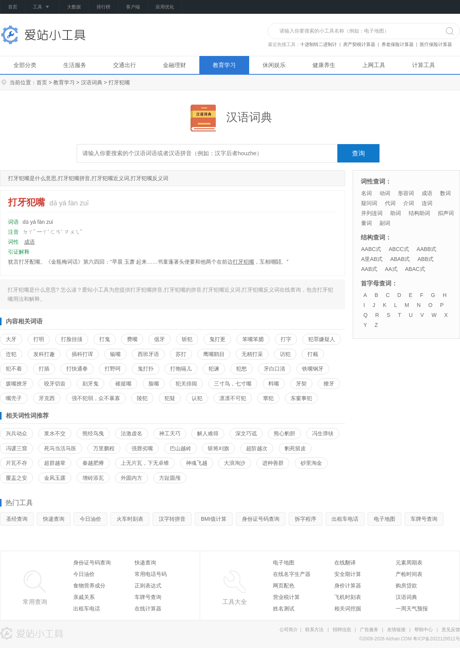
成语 (29, 242)
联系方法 (314, 629)
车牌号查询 (424, 519)
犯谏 (214, 369)
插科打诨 (82, 354)
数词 (445, 193)
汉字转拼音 (172, 519)
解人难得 (208, 433)
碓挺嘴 (123, 384)
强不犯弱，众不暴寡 (96, 398)
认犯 (197, 398)
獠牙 (329, 384)
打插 (44, 369)
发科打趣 (44, 354)
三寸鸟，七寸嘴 (232, 384)
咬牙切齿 (55, 384)
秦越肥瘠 (93, 463)
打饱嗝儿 (181, 369)
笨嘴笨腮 (253, 339)
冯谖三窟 (16, 448)
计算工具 (423, 65)
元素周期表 (409, 562)
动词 (385, 193)
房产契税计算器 (359, 44)
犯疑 (169, 398)
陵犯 (142, 398)
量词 (366, 223)
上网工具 (373, 65)
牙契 (301, 384)
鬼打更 (217, 339)
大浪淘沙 (234, 463)
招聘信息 (342, 629)
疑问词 (369, 203)
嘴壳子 (14, 398)
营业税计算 (286, 597)
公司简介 (288, 629)
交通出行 (124, 65)
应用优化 (165, 7)
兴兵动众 (16, 433)
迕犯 (11, 354)
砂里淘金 (311, 463)
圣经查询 (17, 519)
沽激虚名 (131, 433)
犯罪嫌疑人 (321, 339)
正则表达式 (148, 585)
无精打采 (252, 354)
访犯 (285, 354)
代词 (390, 203)
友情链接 (396, 629)
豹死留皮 (295, 448)
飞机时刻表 (347, 597)
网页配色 (283, 585)
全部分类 (24, 65)
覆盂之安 (16, 478)
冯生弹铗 (323, 433)
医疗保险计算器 (436, 44)
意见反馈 (451, 629)
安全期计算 (347, 574)
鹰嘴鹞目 (214, 354)
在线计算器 (148, 608)
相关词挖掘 (347, 608)
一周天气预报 (412, 608)
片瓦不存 (16, 463)
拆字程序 (305, 519)
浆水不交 (55, 433)
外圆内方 (131, 478)
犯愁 (241, 369)
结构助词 (419, 213)
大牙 (11, 339)
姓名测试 (283, 608)
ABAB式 (400, 259)
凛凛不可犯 (232, 398)
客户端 (133, 7)
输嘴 (115, 354)
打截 (312, 354)
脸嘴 (153, 384)
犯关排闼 (186, 384)
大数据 (74, 7)
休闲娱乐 (274, 65)
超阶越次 (257, 448)
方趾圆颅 (170, 478)
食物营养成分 (89, 585)
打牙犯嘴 (243, 262)
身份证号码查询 (260, 519)
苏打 (181, 354)
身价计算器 (347, 585)
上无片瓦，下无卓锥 (145, 463)
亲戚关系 (84, 597)
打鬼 (104, 339)
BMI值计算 (214, 519)
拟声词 (446, 213)
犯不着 (14, 369)
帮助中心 (423, 629)
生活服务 (74, 65)
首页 (12, 7)
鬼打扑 (146, 369)
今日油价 (90, 519)
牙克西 (47, 398)
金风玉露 (55, 478)
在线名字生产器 (291, 574)
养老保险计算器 (397, 44)
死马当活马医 (60, 448)
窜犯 (268, 398)
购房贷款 (406, 585)
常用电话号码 (151, 574)
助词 (395, 213)
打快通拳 (77, 369)
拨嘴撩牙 (16, 384)
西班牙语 (148, 354)
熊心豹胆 (284, 433)
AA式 (391, 269)
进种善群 (273, 463)
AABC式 (371, 249)
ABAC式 (415, 269)
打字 (286, 339)
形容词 (406, 193)
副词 (385, 223)
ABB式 (425, 259)
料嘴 (273, 384)
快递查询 (53, 519)
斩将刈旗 (218, 448)
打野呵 (113, 369)
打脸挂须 (71, 339)
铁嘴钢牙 (313, 369)
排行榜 (103, 7)
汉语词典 (91, 82)
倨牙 (159, 339)
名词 (366, 193)
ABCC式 (399, 249)
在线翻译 (345, 562)
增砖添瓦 (93, 478)
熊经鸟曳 (93, 433)
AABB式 (426, 249)
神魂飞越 (196, 463)
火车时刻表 (130, 519)
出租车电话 (345, 519)
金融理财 (174, 65)
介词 (408, 203)
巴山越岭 (180, 448)
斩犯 (187, 339)
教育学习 (224, 65)
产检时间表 (409, 574)
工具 (42, 7)
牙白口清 (274, 369)
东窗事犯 (301, 398)
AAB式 (369, 269)
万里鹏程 (104, 448)
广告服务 (369, 629)
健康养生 (323, 65)
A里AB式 (372, 259)
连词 (427, 203)
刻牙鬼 (90, 384)
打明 (38, 339)
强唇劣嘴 (142, 448)
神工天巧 (170, 433)
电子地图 (384, 519)
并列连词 (372, 213)
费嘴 (132, 339)
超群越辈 (55, 463)
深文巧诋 (246, 433)
